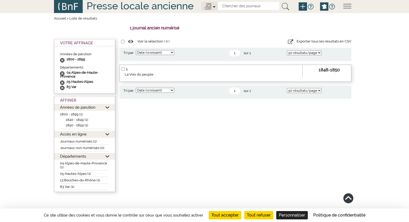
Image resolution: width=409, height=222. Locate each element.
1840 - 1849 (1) (77, 120)
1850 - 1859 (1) (77, 125)
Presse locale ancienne (140, 6)
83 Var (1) (67, 187)
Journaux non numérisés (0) (82, 148)
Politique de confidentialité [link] (339, 215)
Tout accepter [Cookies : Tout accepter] (225, 215)
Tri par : (129, 53)
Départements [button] (73, 156)
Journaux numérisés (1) (78, 141)
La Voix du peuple (139, 74)
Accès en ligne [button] (73, 134)
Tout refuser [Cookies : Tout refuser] (259, 215)
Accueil (60, 18)
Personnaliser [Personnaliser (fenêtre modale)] (292, 215)
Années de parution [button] (77, 107)
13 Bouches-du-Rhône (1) (80, 180)
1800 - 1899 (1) (71, 114)
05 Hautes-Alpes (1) (75, 174)
